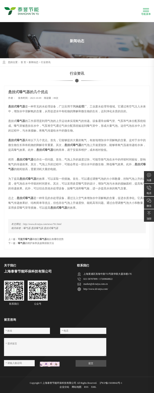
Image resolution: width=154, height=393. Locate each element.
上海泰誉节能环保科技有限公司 (59, 383)
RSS (86, 387)
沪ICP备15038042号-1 (111, 383)
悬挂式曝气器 (51, 228)
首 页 (23, 62)
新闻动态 (33, 62)
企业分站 (64, 387)
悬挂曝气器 (37, 228)
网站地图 (76, 387)
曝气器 (26, 228)
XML (93, 387)
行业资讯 (46, 62)
